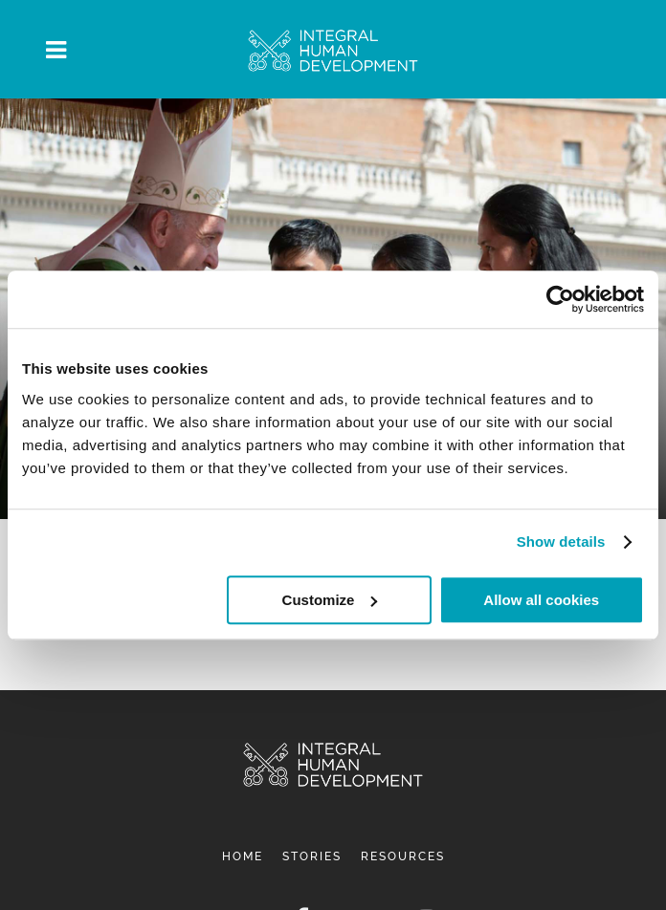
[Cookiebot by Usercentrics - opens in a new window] (560, 299)
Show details (561, 541)
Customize (330, 600)
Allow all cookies (541, 600)
